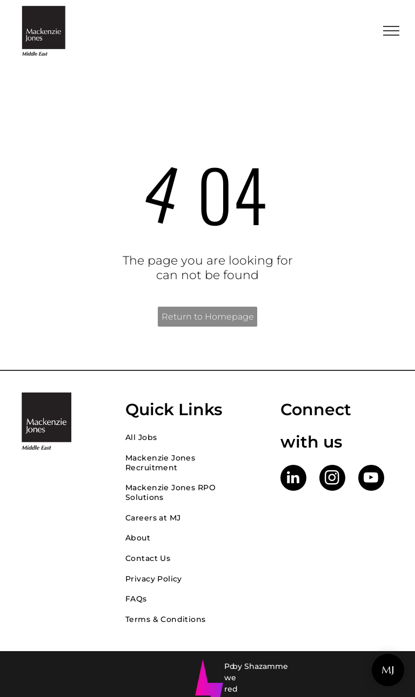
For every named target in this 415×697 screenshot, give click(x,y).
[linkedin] (293, 479)
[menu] (391, 31)
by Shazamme (260, 666)
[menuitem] (192, 437)
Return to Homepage (208, 317)
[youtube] (371, 479)
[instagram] (332, 479)
